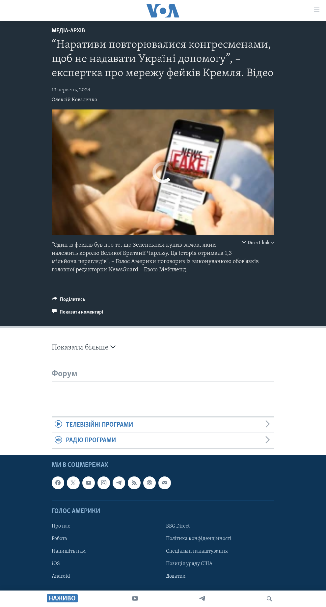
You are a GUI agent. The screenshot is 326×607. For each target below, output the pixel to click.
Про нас (61, 526)
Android (61, 576)
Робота (59, 538)
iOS (56, 563)
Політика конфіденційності (198, 538)
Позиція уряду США (189, 563)
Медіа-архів (68, 31)
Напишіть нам (69, 551)
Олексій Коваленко (74, 100)
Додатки (176, 576)
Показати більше (84, 347)
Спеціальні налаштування (197, 551)
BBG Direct (178, 526)
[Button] (68, 301)
